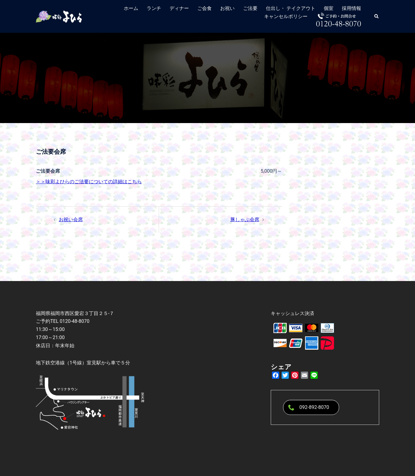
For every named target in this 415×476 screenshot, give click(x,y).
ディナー (179, 8)
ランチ (154, 8)
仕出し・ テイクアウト (290, 8)
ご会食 (204, 8)
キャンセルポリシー (285, 16)
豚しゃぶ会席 (244, 219)
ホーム (131, 8)
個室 (328, 8)
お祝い (227, 8)
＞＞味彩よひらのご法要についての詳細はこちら (89, 181)
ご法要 (250, 8)
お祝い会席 (71, 219)
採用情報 (351, 8)
